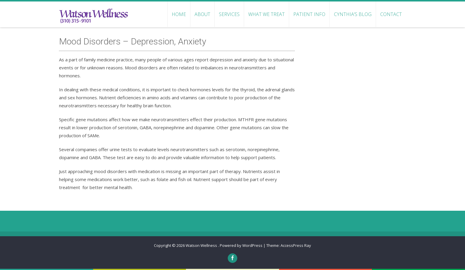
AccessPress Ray (296, 245)
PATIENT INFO (309, 14)
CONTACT (391, 14)
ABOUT (202, 14)
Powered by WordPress (241, 245)
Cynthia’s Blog (353, 14)
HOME (179, 14)
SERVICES (229, 14)
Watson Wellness (202, 245)
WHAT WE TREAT (266, 14)
